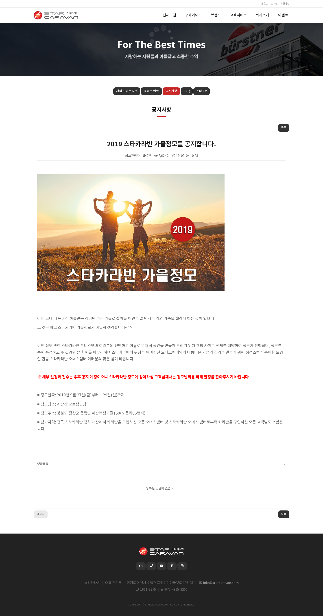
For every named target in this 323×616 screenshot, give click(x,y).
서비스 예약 (151, 91)
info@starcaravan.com (221, 583)
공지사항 (171, 91)
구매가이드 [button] (193, 15)
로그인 (274, 3)
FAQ (187, 91)
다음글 (41, 514)
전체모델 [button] (169, 15)
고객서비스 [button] (238, 15)
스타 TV (201, 91)
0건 (147, 156)
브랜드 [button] (216, 15)
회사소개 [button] (262, 15)
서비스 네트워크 (126, 91)
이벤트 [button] (283, 15)
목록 (283, 128)
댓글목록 (42, 464)
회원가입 (284, 3)
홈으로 (264, 3)
